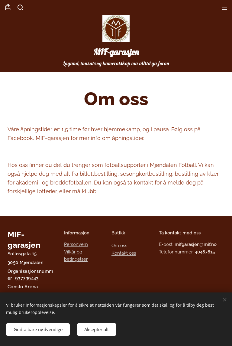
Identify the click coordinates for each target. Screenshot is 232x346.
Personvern (76, 244)
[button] (20, 7)
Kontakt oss (123, 253)
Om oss (119, 246)
